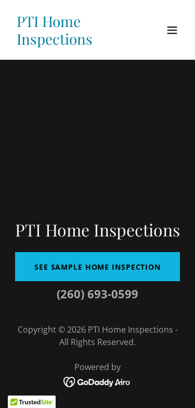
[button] (172, 30)
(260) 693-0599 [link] (97, 293)
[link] (72, 41)
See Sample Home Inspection (97, 267)
